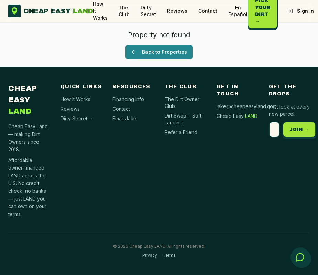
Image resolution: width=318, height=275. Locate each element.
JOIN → (299, 129)
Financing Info (128, 99)
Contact (207, 11)
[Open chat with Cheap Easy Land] (300, 257)
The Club (124, 10)
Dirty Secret (148, 10)
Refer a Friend (181, 132)
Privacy (149, 255)
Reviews (177, 11)
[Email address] (274, 130)
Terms (169, 255)
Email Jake (124, 118)
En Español (238, 10)
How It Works (100, 11)
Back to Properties (159, 52)
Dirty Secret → (77, 118)
